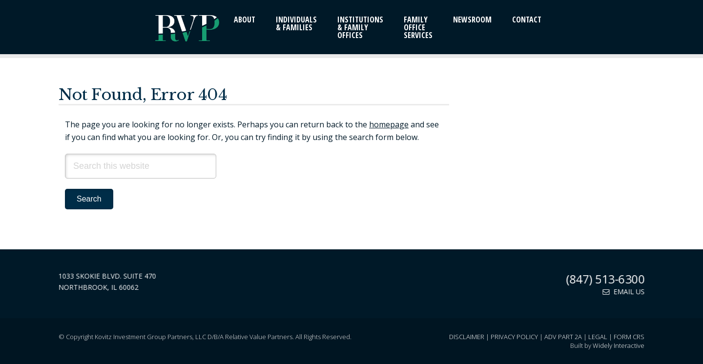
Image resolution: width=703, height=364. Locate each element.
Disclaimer (466, 336)
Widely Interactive (618, 345)
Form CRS (629, 336)
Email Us (624, 291)
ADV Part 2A (563, 336)
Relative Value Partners (146, 29)
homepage (389, 124)
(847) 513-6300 (606, 279)
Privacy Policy (514, 336)
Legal (597, 336)
